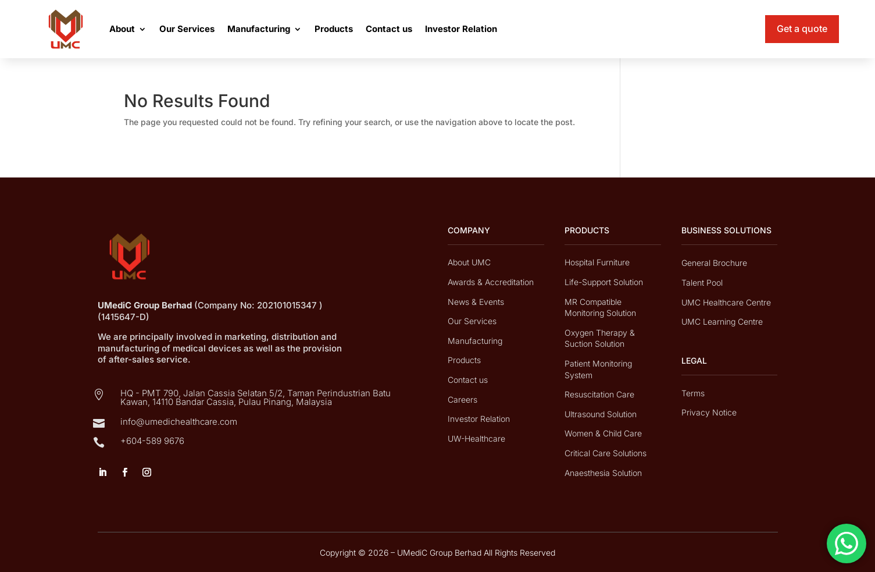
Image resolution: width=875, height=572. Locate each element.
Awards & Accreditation (491, 282)
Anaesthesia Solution (603, 473)
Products (334, 28)
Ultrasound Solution (601, 414)
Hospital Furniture (597, 262)
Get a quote (802, 28)
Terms (693, 393)
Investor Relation (461, 28)
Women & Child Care (603, 433)
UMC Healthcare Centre (726, 302)
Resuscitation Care (599, 394)
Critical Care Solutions (606, 453)
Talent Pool (702, 282)
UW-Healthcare (476, 438)
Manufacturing (258, 28)
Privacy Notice (709, 412)
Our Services (187, 28)
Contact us (389, 28)
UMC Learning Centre (722, 321)
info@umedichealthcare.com (178, 421)
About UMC (469, 262)
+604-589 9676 (152, 440)
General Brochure (714, 263)
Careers (462, 399)
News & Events (476, 302)
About (122, 28)
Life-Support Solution (604, 282)
